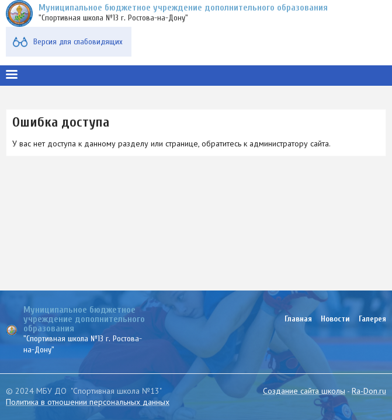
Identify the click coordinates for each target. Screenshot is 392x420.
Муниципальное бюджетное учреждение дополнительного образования (183, 7)
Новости (335, 319)
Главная (298, 319)
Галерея (372, 319)
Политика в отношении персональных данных (87, 402)
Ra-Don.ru (369, 391)
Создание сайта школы (304, 391)
